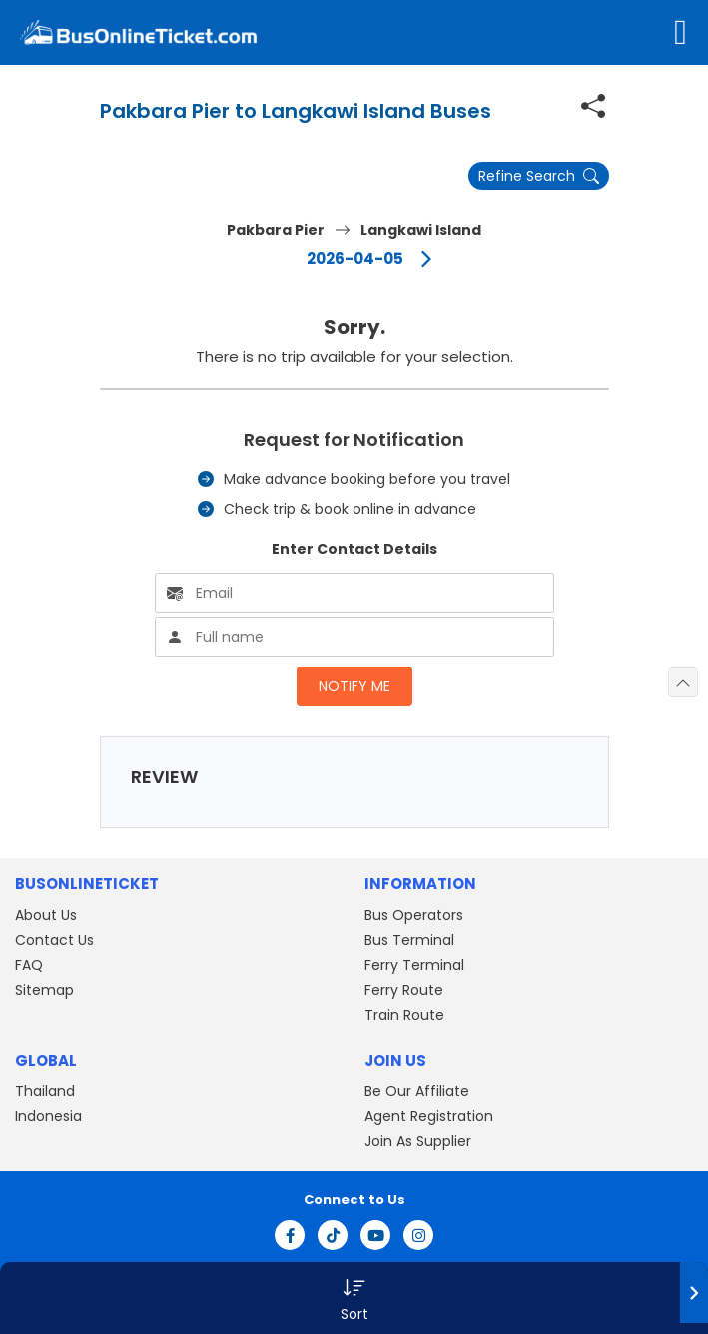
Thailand (45, 1091)
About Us (46, 915)
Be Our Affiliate (416, 1091)
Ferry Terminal (414, 965)
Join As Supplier (417, 1141)
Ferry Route (403, 990)
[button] (354, 1298)
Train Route (404, 1015)
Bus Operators (413, 915)
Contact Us (54, 940)
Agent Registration (428, 1116)
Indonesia (48, 1116)
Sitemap (44, 990)
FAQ (29, 965)
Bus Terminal (409, 940)
